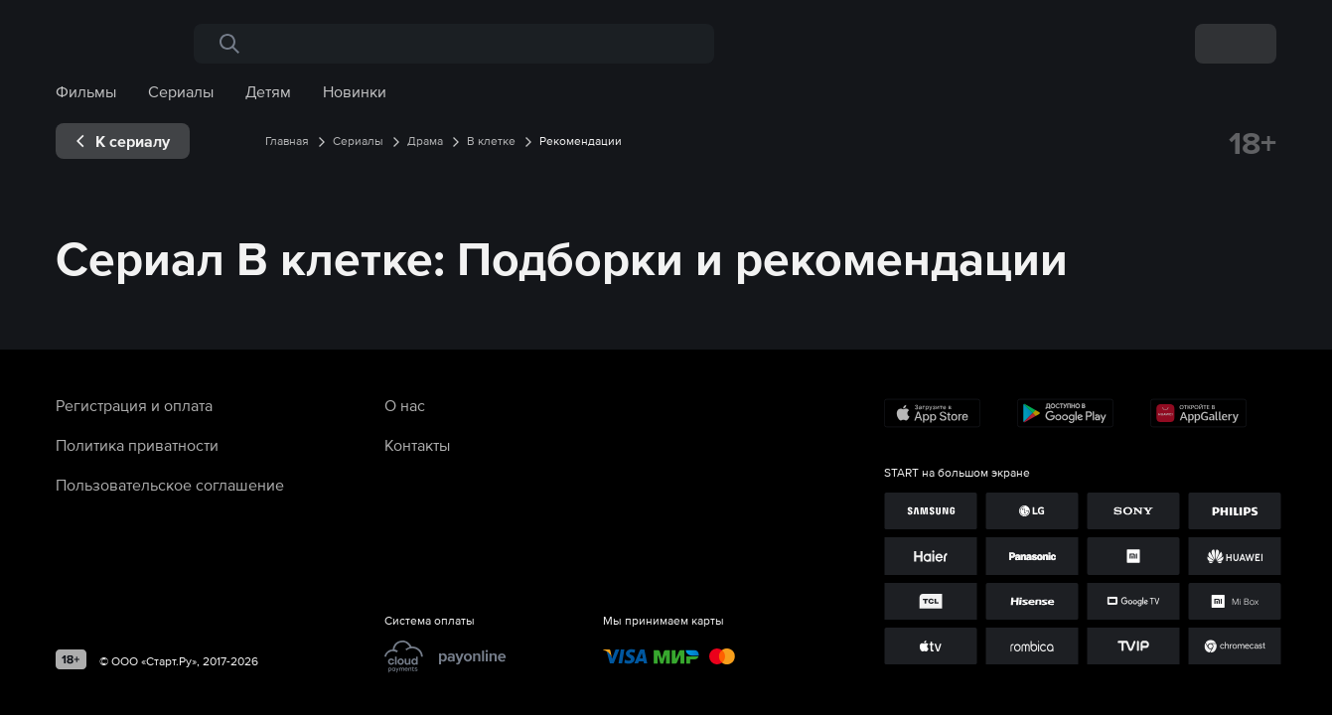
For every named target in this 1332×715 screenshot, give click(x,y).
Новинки (354, 91)
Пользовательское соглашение (170, 485)
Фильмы (86, 91)
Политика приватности (137, 445)
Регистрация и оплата (134, 405)
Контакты (417, 445)
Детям (268, 91)
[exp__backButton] (123, 141)
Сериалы (181, 91)
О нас (404, 405)
